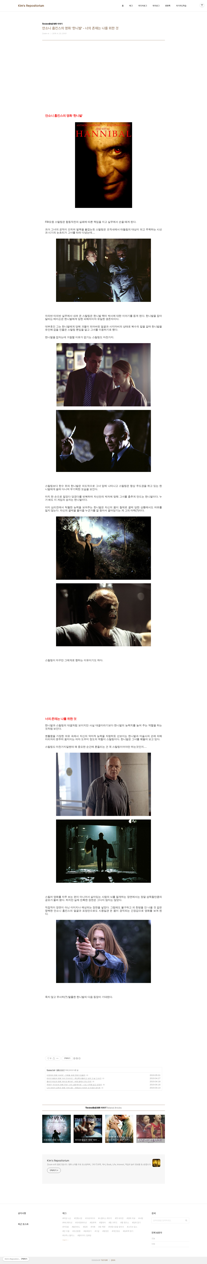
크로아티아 (90, 1218)
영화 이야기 (60, 1070)
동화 (86, 1227)
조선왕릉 (77, 1231)
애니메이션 (68, 1222)
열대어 (103, 1222)
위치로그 (156, 6)
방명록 (167, 6)
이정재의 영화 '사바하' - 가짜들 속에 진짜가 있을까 (66, 1075)
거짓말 (66, 1227)
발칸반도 (76, 1227)
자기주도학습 (181, 6)
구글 (97, 1231)
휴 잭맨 (102, 1227)
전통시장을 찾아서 (117, 1227)
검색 (186, 1220)
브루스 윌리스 (69, 1235)
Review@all (51, 1070)
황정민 (106, 1231)
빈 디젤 (66, 1231)
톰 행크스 (125, 1222)
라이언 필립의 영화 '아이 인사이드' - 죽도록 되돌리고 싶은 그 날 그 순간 (74, 1078)
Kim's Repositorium (31, 5)
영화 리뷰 (131, 1218)
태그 (131, 6)
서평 (141, 1218)
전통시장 (78, 1218)
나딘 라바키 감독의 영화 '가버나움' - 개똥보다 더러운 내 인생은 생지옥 (74, 1088)
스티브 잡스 (132, 1227)
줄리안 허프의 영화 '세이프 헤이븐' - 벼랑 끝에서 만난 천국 (69, 1082)
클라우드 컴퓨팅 (85, 1235)
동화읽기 (88, 1231)
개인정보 (116, 1231)
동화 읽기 (137, 1222)
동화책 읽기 (128, 1231)
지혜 (93, 1227)
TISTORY (104, 1260)
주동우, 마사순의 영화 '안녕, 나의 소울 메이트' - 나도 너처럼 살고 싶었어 (74, 1085)
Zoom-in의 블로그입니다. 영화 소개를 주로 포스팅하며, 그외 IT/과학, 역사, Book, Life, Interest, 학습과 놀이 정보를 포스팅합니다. (99, 1164)
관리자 (113, 1260)
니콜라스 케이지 (105, 1218)
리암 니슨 (67, 1218)
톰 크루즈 (113, 1222)
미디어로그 (142, 6)
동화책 (93, 1222)
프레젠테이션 (81, 1222)
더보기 (64, 1240)
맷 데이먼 (120, 1218)
